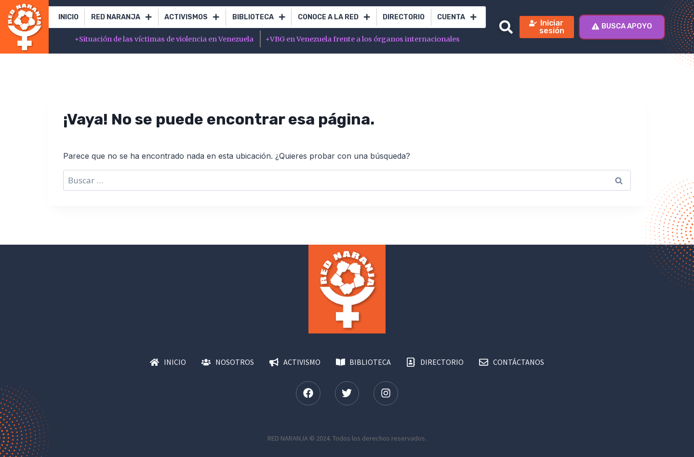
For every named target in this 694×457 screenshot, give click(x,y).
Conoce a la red (334, 17)
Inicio (68, 17)
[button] (506, 26)
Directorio (404, 17)
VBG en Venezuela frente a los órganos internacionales (363, 39)
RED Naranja (121, 17)
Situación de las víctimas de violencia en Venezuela (165, 39)
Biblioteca (258, 17)
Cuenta (457, 17)
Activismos (191, 17)
